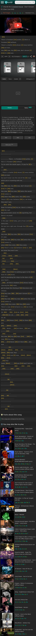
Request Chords (20, 510)
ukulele (16, 79)
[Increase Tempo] (9, 56)
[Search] (33, 2)
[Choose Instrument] (20, 79)
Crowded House (17, 7)
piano (10, 79)
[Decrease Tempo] (2, 56)
